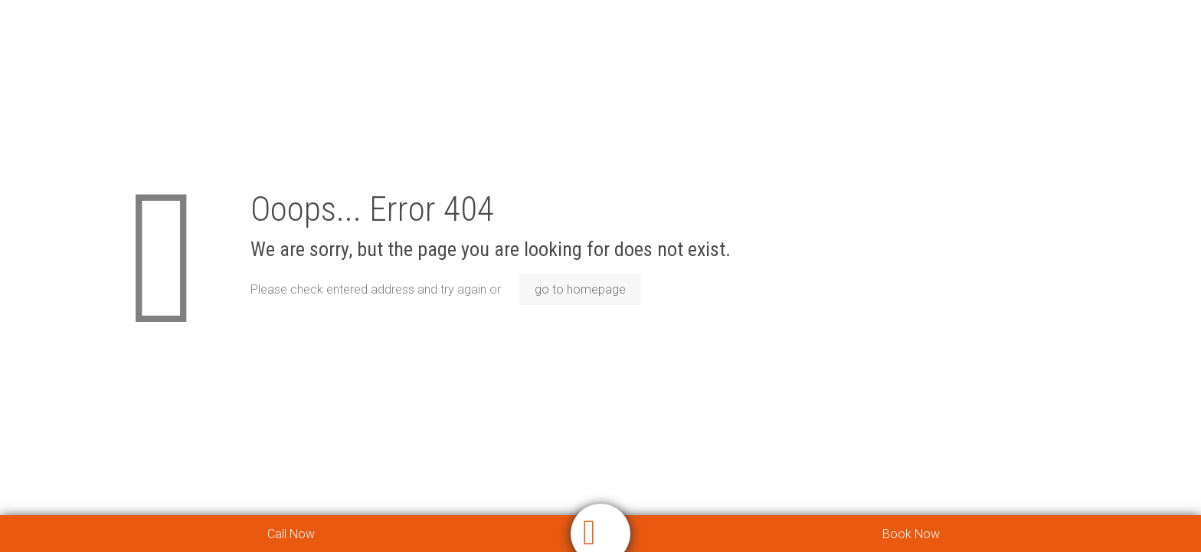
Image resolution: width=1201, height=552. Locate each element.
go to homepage (580, 289)
